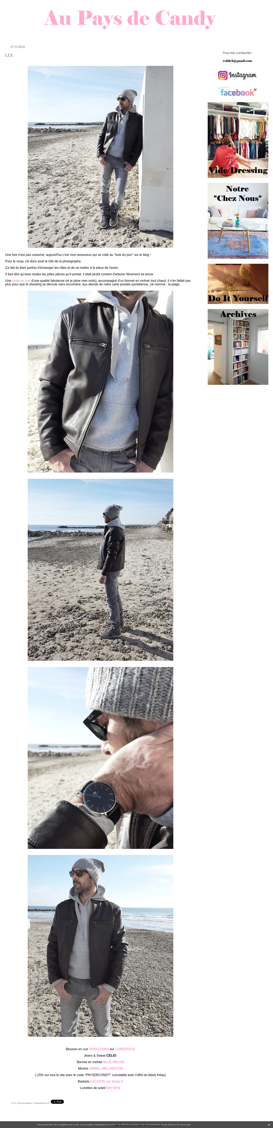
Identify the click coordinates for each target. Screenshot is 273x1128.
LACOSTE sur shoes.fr (106, 1081)
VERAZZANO (99, 1049)
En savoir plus (184, 1124)
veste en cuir (21, 280)
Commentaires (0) (41, 1103)
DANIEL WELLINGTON (106, 1068)
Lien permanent (25, 1103)
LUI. (9, 55)
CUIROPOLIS (125, 1049)
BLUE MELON (113, 1062)
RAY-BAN (113, 1088)
